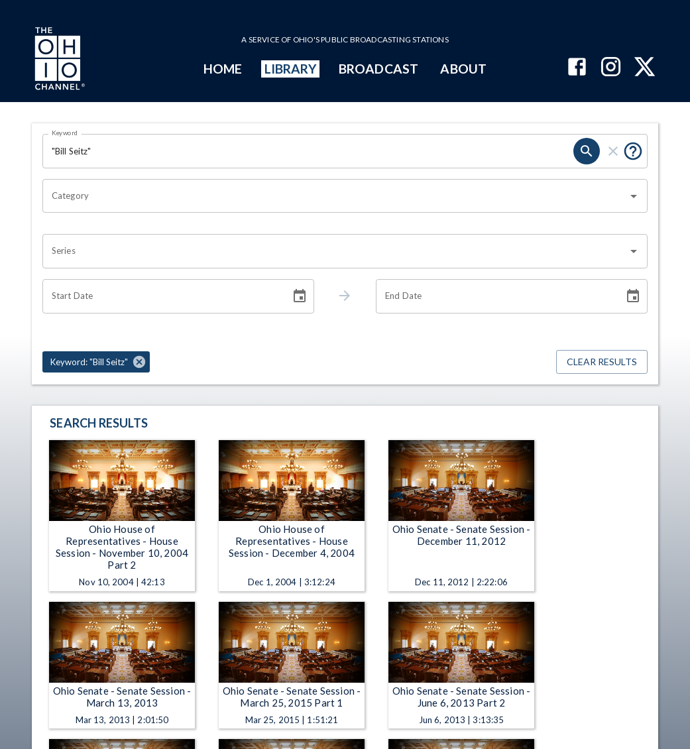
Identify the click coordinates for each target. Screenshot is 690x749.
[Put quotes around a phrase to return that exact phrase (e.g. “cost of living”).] (633, 151)
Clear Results (602, 362)
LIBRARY (290, 68)
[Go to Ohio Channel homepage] (58, 60)
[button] (96, 362)
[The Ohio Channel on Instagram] (610, 68)
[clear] (613, 151)
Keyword (65, 133)
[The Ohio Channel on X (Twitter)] (644, 68)
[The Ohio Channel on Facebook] (577, 68)
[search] (586, 151)
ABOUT (463, 68)
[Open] (633, 196)
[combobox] (335, 196)
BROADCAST (378, 68)
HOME (222, 68)
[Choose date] (299, 296)
